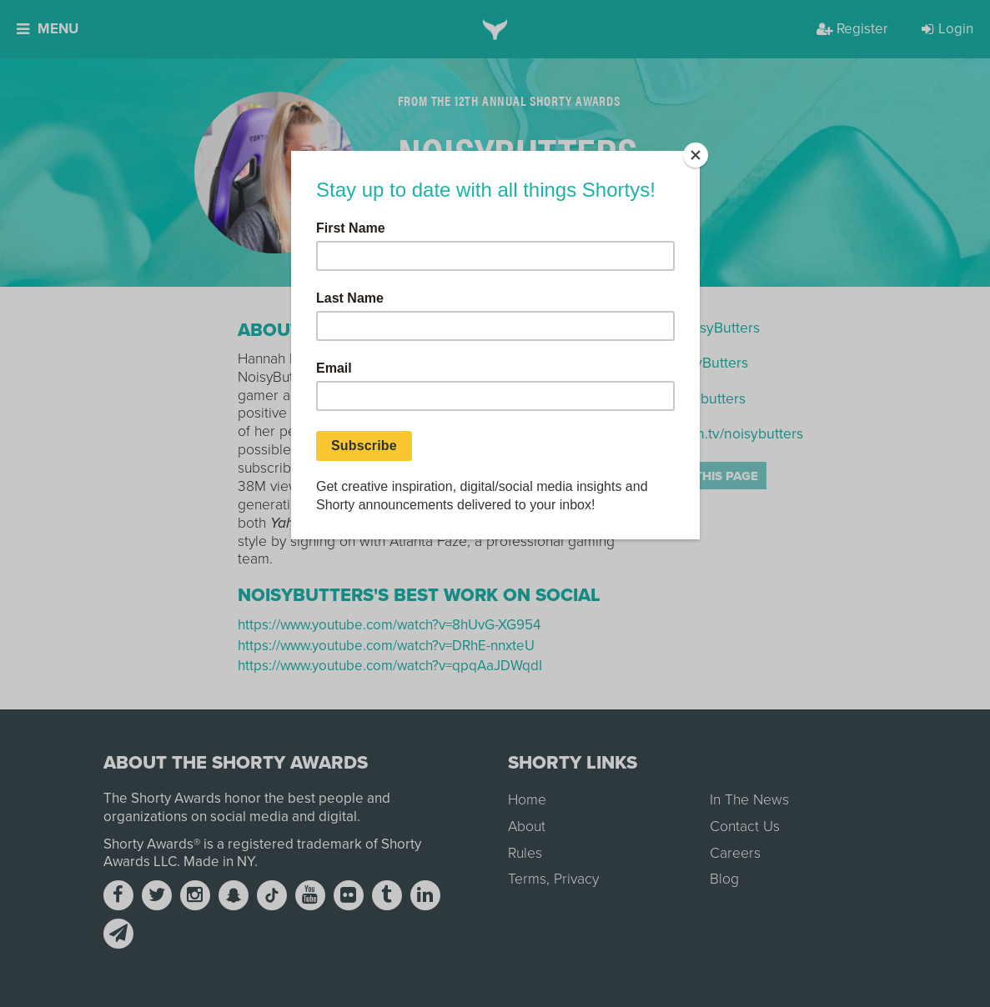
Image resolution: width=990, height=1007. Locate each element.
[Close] (695, 155)
